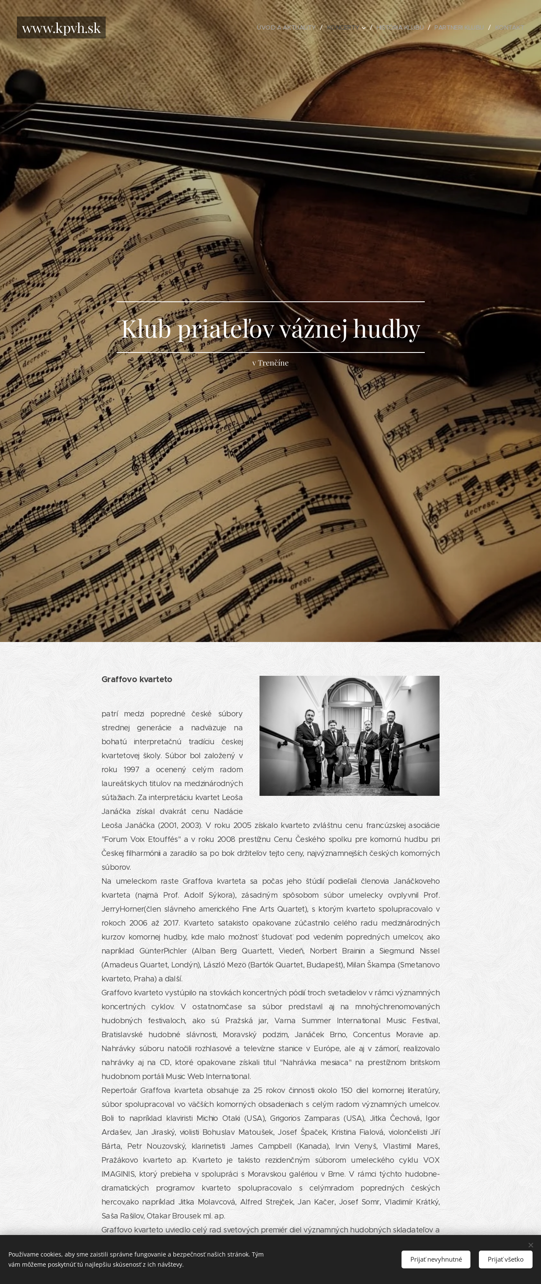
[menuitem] (277, 27)
